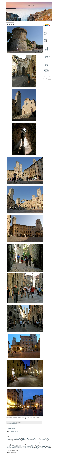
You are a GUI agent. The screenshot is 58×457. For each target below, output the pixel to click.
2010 (45, 41)
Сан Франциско (33, 445)
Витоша (28, 438)
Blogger (34, 454)
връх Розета (38, 438)
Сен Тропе (8, 446)
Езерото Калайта (47, 56)
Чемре (18, 448)
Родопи (11, 445)
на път (12, 423)
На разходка (46, 59)
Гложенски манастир (42, 438)
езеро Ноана (36, 440)
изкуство (49, 440)
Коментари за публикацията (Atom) (15, 431)
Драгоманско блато (48, 439)
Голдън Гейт (47, 438)
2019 (45, 31)
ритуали (8, 445)
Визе (25, 438)
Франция (48, 447)
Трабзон (28, 447)
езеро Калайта (23, 440)
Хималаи (13, 448)
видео (23, 438)
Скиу (37, 446)
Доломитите (46, 51)
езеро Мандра (32, 440)
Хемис (10, 448)
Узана (36, 447)
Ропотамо (14, 445)
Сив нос (11, 446)
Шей (33, 448)
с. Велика (18, 445)
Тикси (25, 447)
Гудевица (11, 439)
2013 (45, 38)
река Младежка (36, 444)
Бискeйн (44, 437)
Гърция (14, 439)
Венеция (46, 66)
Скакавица (20, 446)
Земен (46, 440)
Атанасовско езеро (25, 437)
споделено (43, 446)
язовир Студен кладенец (38, 448)
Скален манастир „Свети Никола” (26, 446)
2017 (45, 33)
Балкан (30, 437)
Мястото (46, 63)
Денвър (20, 439)
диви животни (24, 439)
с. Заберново (21, 445)
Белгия (38, 437)
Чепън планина (22, 448)
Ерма (38, 440)
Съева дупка (18, 447)
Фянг (7, 448)
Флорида (45, 447)
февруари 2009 (47, 76)
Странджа (14, 447)
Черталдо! (46, 58)
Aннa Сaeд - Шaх (47, 48)
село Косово (44, 445)
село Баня (40, 445)
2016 (45, 34)
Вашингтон (14, 438)
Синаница (17, 446)
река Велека (31, 444)
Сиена (14, 446)
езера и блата (18, 440)
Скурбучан (40, 446)
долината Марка (40, 439)
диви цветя (29, 439)
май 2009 (46, 72)
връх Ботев (34, 438)
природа (8, 444)
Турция (33, 447)
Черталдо (26, 448)
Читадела (46, 64)
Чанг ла (16, 448)
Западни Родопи (42, 440)
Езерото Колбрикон (48, 55)
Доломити (44, 439)
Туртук (30, 447)
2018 (45, 32)
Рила (40, 444)
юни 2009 (46, 71)
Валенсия (11, 438)
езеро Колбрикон (28, 440)
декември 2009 (47, 43)
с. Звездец (24, 445)
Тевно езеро (22, 447)
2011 (45, 40)
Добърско (36, 439)
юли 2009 (46, 70)
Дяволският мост (47, 49)
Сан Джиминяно (15, 423)
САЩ (37, 445)
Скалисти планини (33, 446)
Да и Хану (17, 439)
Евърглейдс (14, 440)
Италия (10, 423)
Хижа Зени (46, 57)
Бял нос (8, 438)
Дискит (33, 439)
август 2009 (46, 69)
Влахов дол (31, 438)
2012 (45, 39)
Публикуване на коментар (11, 428)
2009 (45, 42)
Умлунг (39, 447)
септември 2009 (47, 47)
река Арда (28, 444)
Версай (20, 438)
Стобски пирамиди (9, 447)
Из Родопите (46, 50)
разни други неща (22, 444)
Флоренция (46, 65)
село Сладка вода (48, 445)
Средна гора (48, 446)
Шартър (31, 448)
